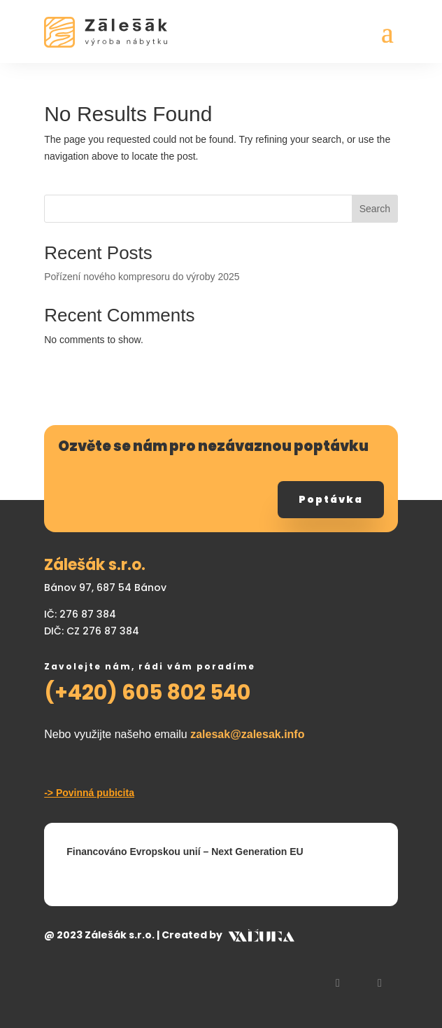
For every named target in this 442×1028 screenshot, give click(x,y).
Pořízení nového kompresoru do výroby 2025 (141, 276)
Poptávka (331, 499)
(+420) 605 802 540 (147, 692)
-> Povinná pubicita (89, 792)
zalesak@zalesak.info (247, 734)
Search (374, 208)
